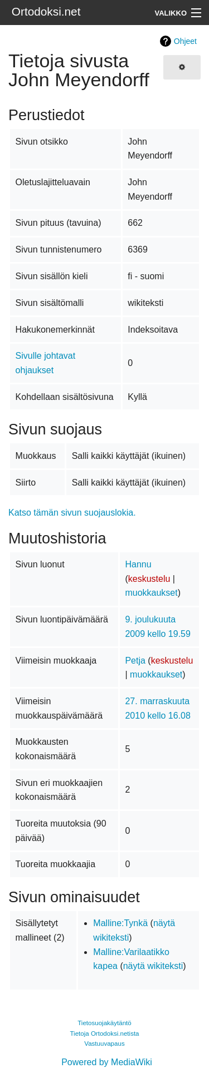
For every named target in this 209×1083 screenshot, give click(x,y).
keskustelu (149, 578)
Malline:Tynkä (120, 923)
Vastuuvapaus (104, 1043)
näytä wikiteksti (153, 966)
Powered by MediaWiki (106, 1062)
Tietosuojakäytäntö (104, 1023)
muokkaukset (151, 592)
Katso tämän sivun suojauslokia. (72, 512)
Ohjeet (185, 41)
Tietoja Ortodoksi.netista (104, 1033)
